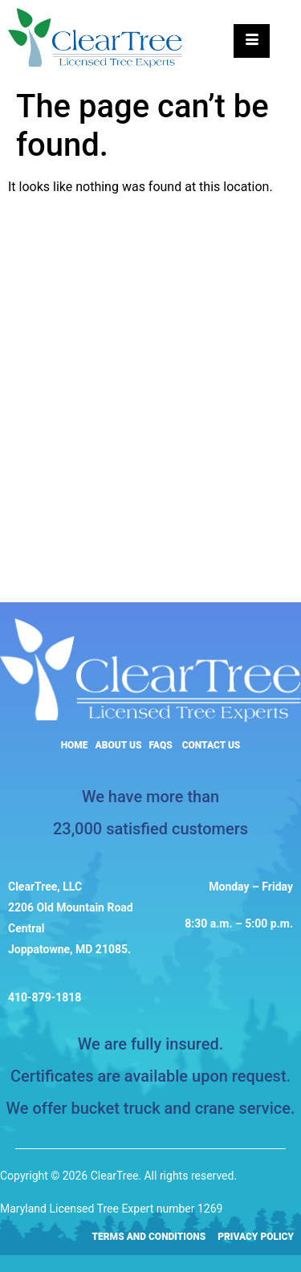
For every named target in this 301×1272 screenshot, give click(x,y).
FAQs (160, 745)
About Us (119, 745)
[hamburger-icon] (252, 41)
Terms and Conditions (149, 1236)
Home (74, 745)
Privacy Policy (256, 1236)
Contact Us (211, 745)
